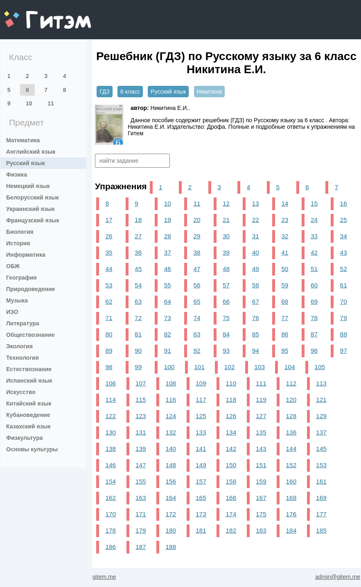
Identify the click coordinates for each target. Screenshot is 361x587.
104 (289, 366)
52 (343, 268)
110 (231, 383)
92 (196, 350)
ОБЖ (13, 266)
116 (171, 399)
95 (284, 350)
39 (226, 252)
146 (110, 465)
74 (196, 317)
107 (140, 383)
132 (171, 432)
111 (261, 383)
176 (291, 514)
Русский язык (25, 163)
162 (110, 497)
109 (201, 383)
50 (284, 268)
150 (231, 465)
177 (321, 514)
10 (29, 103)
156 (171, 481)
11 (50, 103)
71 (108, 317)
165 (201, 497)
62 (108, 301)
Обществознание (30, 335)
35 (108, 252)
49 (255, 268)
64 (167, 301)
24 (314, 219)
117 (201, 399)
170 (110, 514)
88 (343, 334)
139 (140, 448)
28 (167, 236)
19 (167, 219)
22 (255, 219)
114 (110, 399)
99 (138, 366)
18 (138, 219)
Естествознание (29, 369)
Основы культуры (32, 449)
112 (291, 383)
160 (291, 481)
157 (201, 481)
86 (284, 334)
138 (110, 448)
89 (108, 350)
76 (255, 317)
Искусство (21, 392)
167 (261, 497)
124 (171, 415)
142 (231, 448)
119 (261, 399)
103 (259, 366)
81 (138, 334)
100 (169, 366)
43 (343, 252)
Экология (19, 346)
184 (291, 530)
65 (196, 301)
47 (196, 268)
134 (231, 432)
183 (261, 530)
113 (321, 383)
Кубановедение (28, 415)
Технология (22, 357)
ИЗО (12, 312)
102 (229, 366)
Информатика (25, 254)
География (21, 277)
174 (231, 514)
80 (108, 334)
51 (314, 268)
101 (199, 366)
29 (196, 236)
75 (226, 317)
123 (140, 415)
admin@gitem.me (337, 577)
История (18, 243)
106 (110, 383)
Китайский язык (28, 403)
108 (171, 383)
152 (291, 465)
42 (314, 252)
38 (196, 252)
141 (201, 448)
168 (291, 497)
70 (343, 301)
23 (284, 219)
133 (201, 432)
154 (110, 481)
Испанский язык (29, 380)
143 (261, 448)
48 (226, 268)
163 (140, 497)
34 (343, 236)
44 (108, 268)
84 (226, 334)
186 (110, 546)
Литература (22, 323)
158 (231, 481)
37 (167, 252)
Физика (16, 174)
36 (138, 252)
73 (167, 317)
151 (261, 465)
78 (314, 317)
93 (226, 350)
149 (201, 465)
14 (284, 203)
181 (201, 530)
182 (231, 530)
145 (321, 448)
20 (196, 219)
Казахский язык (28, 426)
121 (321, 399)
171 (140, 514)
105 (319, 366)
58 (255, 285)
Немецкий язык (28, 186)
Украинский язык (30, 209)
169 (321, 497)
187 (140, 546)
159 (261, 481)
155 (140, 481)
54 (138, 285)
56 (196, 285)
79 (343, 317)
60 (314, 285)
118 (231, 399)
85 (255, 334)
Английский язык (30, 151)
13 (255, 203)
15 (314, 203)
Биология (20, 232)
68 (284, 301)
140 (171, 448)
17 (108, 219)
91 (167, 350)
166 (231, 497)
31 (255, 236)
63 (138, 301)
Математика (23, 140)
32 (284, 236)
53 (108, 285)
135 (261, 432)
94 (255, 350)
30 (226, 236)
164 (171, 497)
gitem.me (25, 14)
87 (314, 334)
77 (284, 317)
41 (284, 252)
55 (167, 285)
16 (343, 203)
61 (343, 285)
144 (291, 448)
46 (167, 268)
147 (140, 465)
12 (226, 203)
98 (108, 366)
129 (321, 415)
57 (226, 285)
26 (108, 236)
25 (343, 219)
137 (321, 432)
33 (314, 236)
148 (171, 465)
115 (140, 399)
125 (201, 415)
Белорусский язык (32, 197)
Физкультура (24, 438)
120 (291, 399)
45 (138, 268)
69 (314, 301)
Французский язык (32, 220)
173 (201, 514)
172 (171, 514)
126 (231, 415)
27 (138, 236)
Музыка (17, 300)
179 (140, 530)
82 (167, 334)
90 (138, 350)
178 (110, 530)
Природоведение (30, 289)
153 (321, 465)
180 (171, 530)
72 (138, 317)
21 (226, 219)
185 (321, 530)
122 (110, 415)
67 (255, 301)
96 (314, 350)
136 (291, 432)
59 (284, 285)
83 (196, 334)
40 (255, 252)
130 (110, 432)
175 (261, 514)
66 (226, 301)
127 (261, 415)
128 (291, 415)
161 (321, 481)
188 (171, 546)
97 (343, 350)
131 (140, 432)
